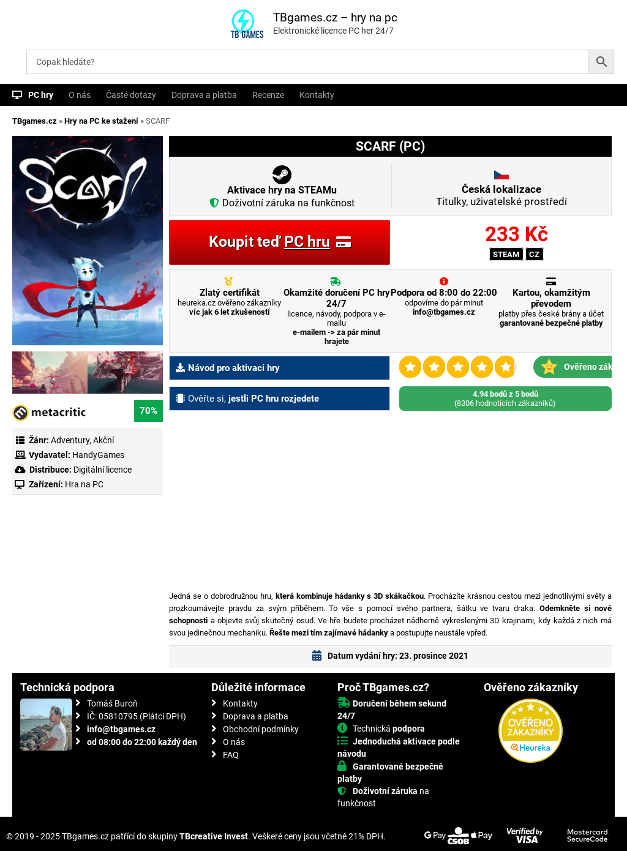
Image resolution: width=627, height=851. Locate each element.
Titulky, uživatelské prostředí (501, 195)
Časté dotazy (131, 95)
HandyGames (98, 455)
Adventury (70, 440)
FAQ (231, 755)
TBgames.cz (34, 121)
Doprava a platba (204, 95)
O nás (80, 95)
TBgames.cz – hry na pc (335, 17)
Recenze (268, 95)
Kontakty (316, 95)
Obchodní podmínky (261, 729)
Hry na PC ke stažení (101, 121)
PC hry (40, 95)
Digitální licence (102, 469)
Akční (103, 440)
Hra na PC (83, 484)
